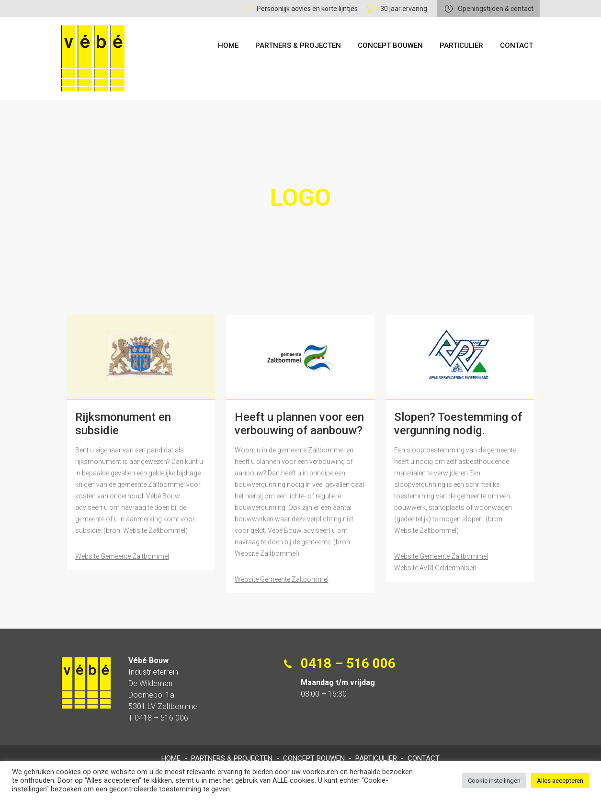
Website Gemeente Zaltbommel (122, 556)
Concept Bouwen (390, 45)
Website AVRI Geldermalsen (435, 568)
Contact (516, 45)
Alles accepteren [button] (560, 780)
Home (228, 45)
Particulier (461, 45)
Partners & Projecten (298, 45)
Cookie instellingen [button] (494, 780)
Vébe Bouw (93, 58)
